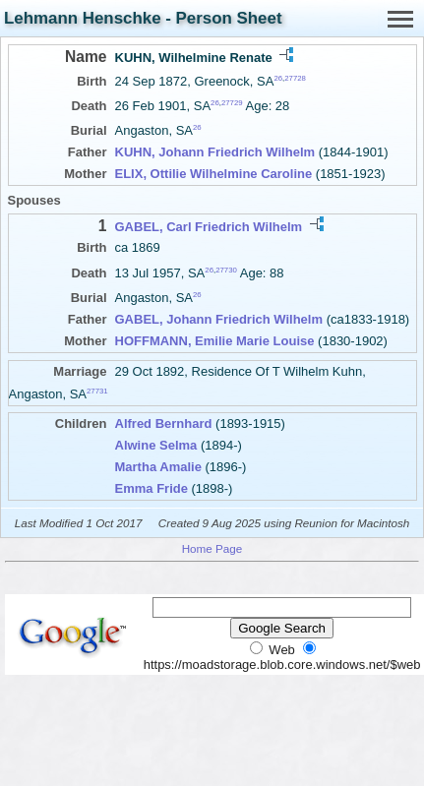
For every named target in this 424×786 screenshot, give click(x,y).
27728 (295, 78)
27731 (97, 391)
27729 (232, 102)
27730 (226, 269)
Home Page (212, 548)
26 (277, 78)
